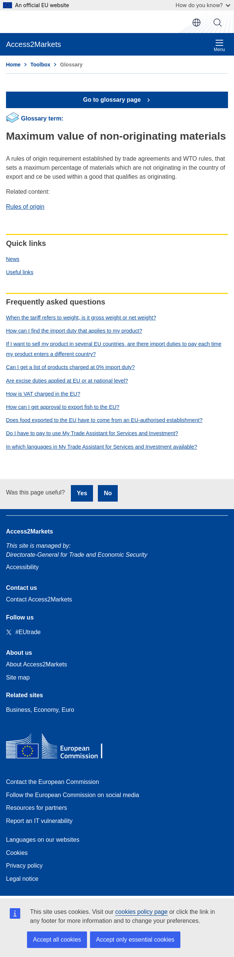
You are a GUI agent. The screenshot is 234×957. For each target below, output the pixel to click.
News (13, 259)
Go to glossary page (112, 99)
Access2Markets (29, 531)
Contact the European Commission (52, 782)
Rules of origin (25, 206)
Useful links (19, 272)
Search (217, 22)
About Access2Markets (36, 664)
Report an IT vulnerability (39, 821)
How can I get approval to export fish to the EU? (62, 407)
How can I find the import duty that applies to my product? (74, 331)
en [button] (196, 22)
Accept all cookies (57, 939)
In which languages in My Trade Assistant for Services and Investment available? (101, 447)
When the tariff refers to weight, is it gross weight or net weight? (81, 318)
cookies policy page (141, 912)
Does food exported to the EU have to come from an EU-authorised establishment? (104, 420)
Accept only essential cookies (135, 939)
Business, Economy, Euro (40, 710)
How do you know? (203, 5)
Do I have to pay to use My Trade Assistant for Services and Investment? (92, 433)
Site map (18, 677)
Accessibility (22, 567)
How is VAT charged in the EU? (43, 394)
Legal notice (22, 879)
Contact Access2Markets (39, 599)
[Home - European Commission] (60, 747)
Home (13, 65)
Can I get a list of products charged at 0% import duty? (70, 367)
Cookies (17, 853)
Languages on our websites (43, 839)
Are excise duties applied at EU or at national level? (67, 381)
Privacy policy (24, 865)
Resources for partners (36, 808)
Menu (219, 45)
